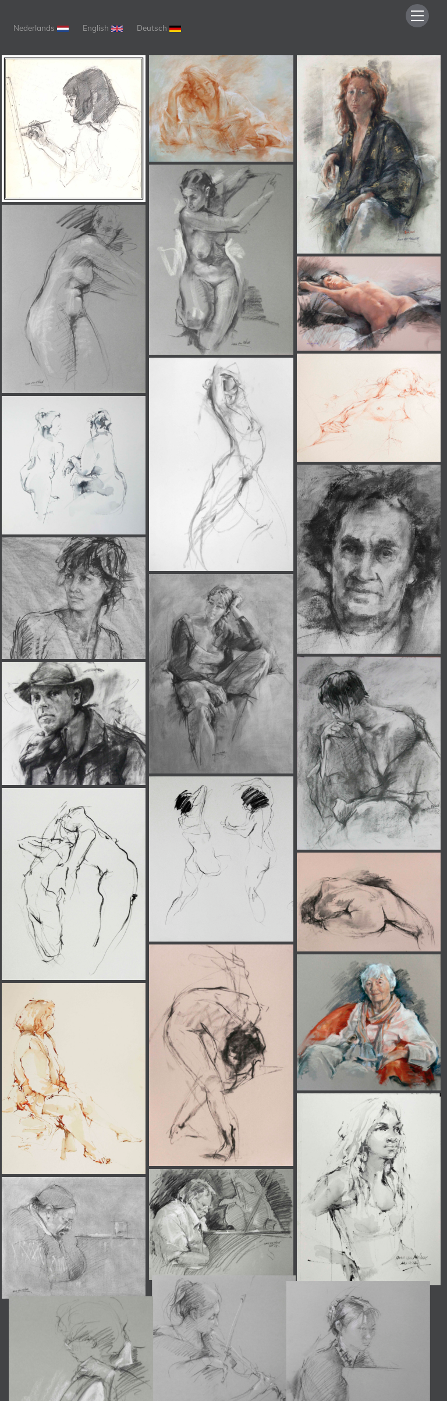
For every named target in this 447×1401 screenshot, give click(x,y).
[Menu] (417, 15)
